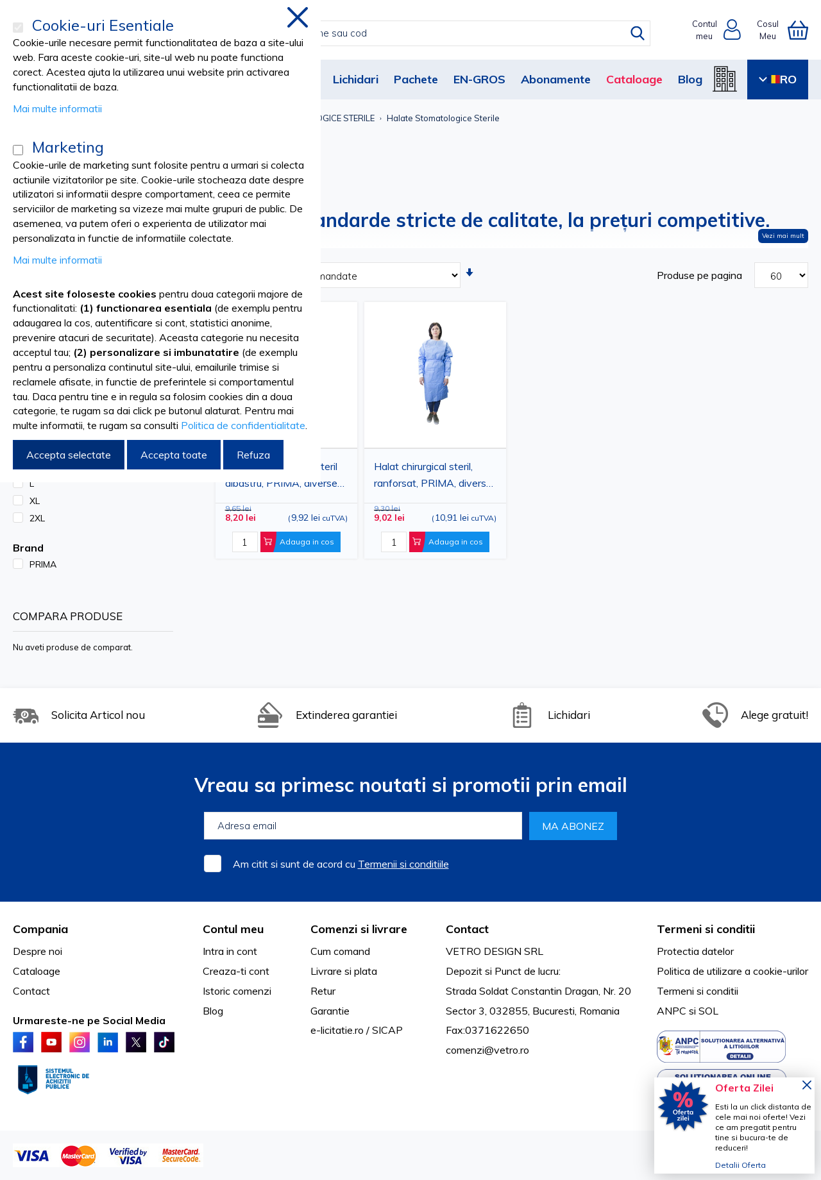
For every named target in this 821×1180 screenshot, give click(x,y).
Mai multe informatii (57, 108)
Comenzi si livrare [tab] (358, 929)
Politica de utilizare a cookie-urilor (732, 971)
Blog (690, 79)
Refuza (253, 454)
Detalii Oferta (740, 1165)
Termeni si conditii (697, 990)
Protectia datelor (695, 951)
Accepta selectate (68, 454)
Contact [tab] (467, 929)
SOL (708, 1010)
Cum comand (340, 951)
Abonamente (556, 79)
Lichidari (355, 79)
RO (778, 79)
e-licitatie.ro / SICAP (356, 1030)
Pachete (416, 79)
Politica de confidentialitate (243, 425)
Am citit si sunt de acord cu (341, 863)
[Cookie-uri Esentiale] (18, 27)
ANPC (671, 1010)
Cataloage (634, 79)
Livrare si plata (343, 971)
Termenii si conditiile (403, 863)
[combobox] (424, 33)
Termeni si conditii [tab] (706, 929)
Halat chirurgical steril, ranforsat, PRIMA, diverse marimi (433, 476)
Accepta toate (173, 454)
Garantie (330, 1010)
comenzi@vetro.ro (487, 1049)
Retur (322, 990)
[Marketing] (18, 150)
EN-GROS (479, 79)
